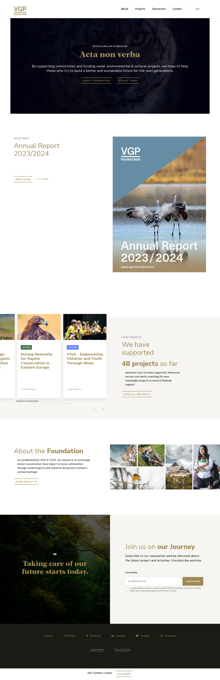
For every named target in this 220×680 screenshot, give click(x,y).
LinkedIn (118, 635)
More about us (26, 481)
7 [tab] (48, 403)
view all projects (137, 394)
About (124, 9)
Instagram (168, 635)
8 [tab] (44, 403)
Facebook (94, 635)
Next (94, 409)
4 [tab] (58, 403)
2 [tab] (65, 403)
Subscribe (193, 581)
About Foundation (96, 80)
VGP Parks (70, 635)
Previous (102, 409)
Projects (140, 9)
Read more (23, 179)
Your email (131, 572)
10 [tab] (38, 403)
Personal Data (122, 649)
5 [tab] (55, 403)
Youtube (143, 635)
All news (43, 179)
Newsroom (159, 9)
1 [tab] (69, 403)
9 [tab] (41, 403)
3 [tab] (62, 403)
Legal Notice (97, 649)
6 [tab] (51, 403)
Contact (177, 9)
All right (124, 674)
